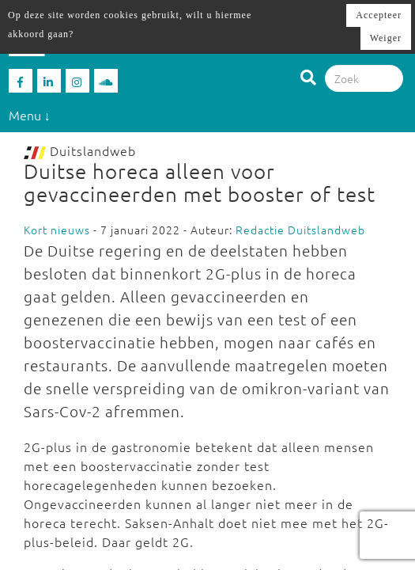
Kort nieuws (57, 230)
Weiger (386, 38)
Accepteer (379, 15)
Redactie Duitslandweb (300, 230)
